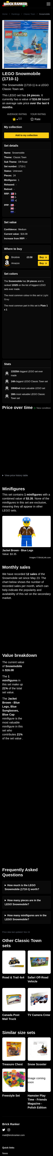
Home (4, 14)
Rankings (15, 14)
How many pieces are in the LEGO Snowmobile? (23, 786)
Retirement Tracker (11, 1074)
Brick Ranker (11, 1008)
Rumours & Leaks (11, 1051)
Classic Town (29, 14)
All (3, 1092)
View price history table (16, 475)
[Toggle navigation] (48, 4)
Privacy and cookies (12, 1060)
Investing (6, 1042)
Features (6, 1056)
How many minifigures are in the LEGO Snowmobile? (25, 802)
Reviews (6, 1047)
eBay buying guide (11, 1079)
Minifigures (7, 1101)
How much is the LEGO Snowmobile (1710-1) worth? (22, 771)
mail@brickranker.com (13, 1020)
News (5, 1038)
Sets (4, 1097)
